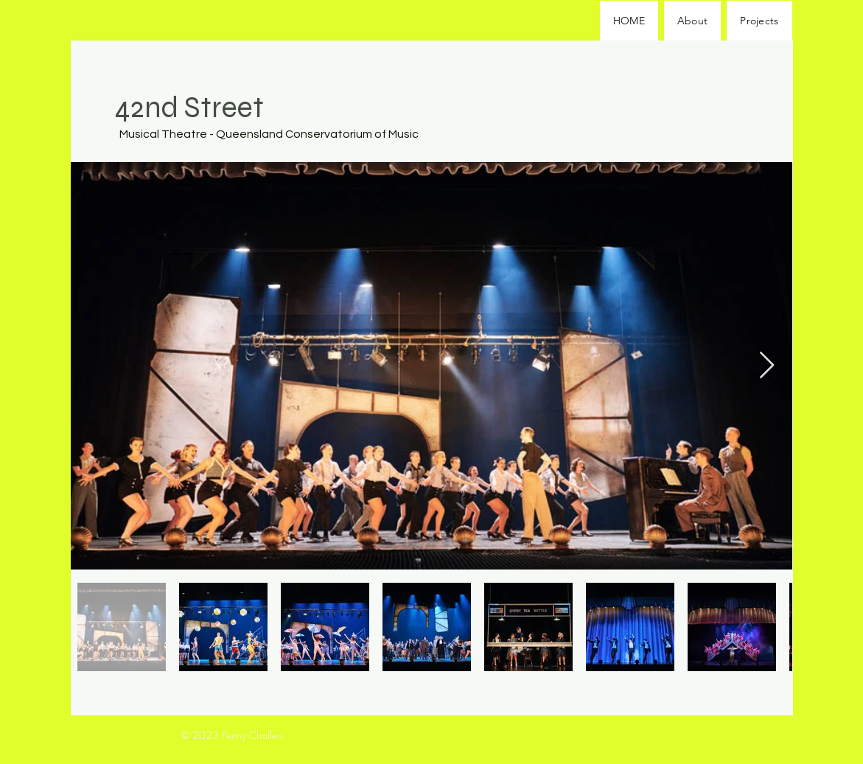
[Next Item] (766, 365)
